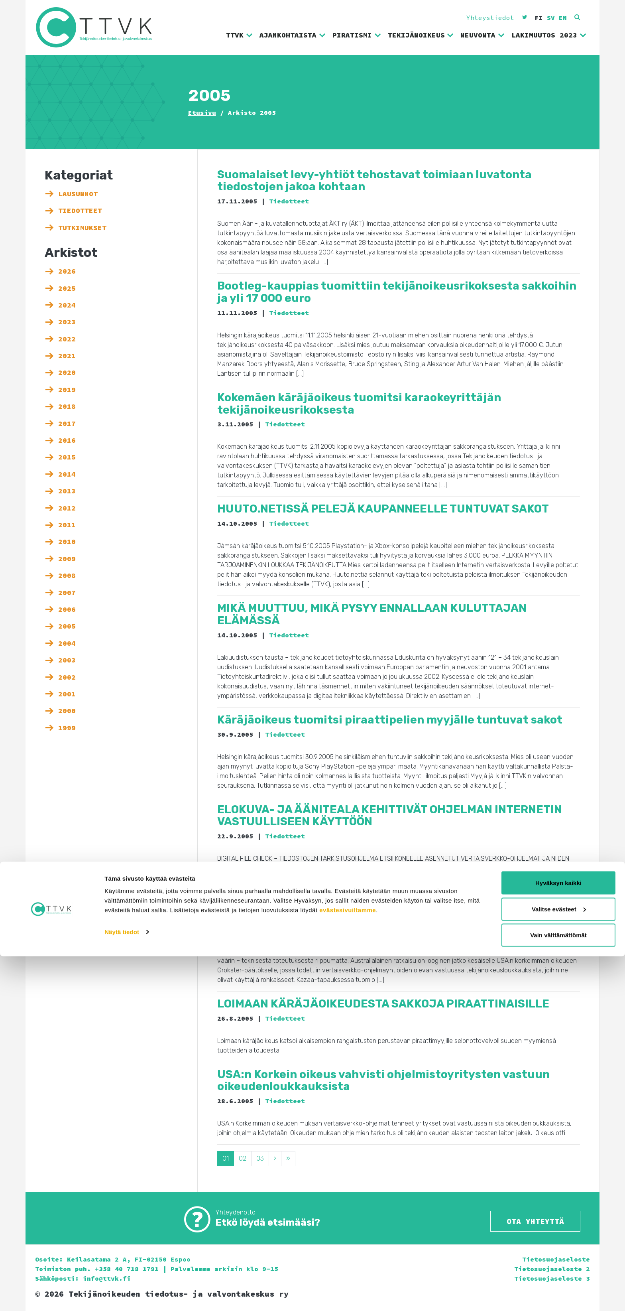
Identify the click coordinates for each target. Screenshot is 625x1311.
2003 (67, 660)
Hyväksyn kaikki (558, 1237)
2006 (67, 609)
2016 (67, 440)
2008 (67, 575)
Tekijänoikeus (421, 35)
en (563, 18)
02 (242, 1158)
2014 (67, 474)
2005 (67, 626)
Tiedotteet (80, 210)
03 (260, 1158)
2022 (67, 339)
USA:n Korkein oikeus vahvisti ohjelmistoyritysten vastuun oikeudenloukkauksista (383, 1080)
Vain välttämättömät (558, 1289)
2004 (67, 643)
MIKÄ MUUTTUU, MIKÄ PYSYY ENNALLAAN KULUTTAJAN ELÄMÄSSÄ (372, 614)
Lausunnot (78, 193)
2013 (67, 491)
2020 (67, 372)
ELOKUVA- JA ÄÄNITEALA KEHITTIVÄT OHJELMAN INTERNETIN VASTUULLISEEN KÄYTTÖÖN (389, 815)
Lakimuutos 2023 (549, 35)
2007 (67, 592)
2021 (67, 355)
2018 (67, 406)
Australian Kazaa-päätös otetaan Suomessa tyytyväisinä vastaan (378, 898)
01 (225, 1158)
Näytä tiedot (121, 1286)
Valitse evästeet (559, 1263)
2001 (67, 694)
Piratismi (356, 35)
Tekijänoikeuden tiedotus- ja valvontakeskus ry (100, 27)
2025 (67, 288)
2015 (67, 457)
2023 (67, 321)
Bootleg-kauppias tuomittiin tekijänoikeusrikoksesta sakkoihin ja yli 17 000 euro (396, 292)
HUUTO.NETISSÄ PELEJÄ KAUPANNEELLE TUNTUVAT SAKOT (383, 508)
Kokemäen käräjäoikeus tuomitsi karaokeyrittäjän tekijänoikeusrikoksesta (359, 403)
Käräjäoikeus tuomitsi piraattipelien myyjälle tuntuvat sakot (389, 719)
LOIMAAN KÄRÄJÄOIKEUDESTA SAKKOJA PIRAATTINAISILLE (383, 1003)
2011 (67, 524)
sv (551, 18)
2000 (67, 710)
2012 (67, 508)
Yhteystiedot (490, 18)
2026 (67, 271)
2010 (67, 541)
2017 (67, 423)
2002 (67, 677)
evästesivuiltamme (347, 1264)
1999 (67, 728)
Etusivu (202, 112)
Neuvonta (482, 35)
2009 (67, 558)
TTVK (239, 35)
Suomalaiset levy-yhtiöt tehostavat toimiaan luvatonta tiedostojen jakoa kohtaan (374, 180)
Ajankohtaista (292, 35)
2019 (67, 389)
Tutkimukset (82, 227)
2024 (67, 305)
